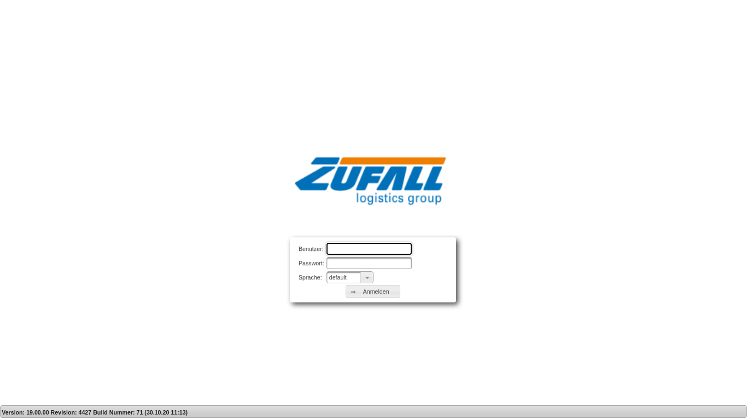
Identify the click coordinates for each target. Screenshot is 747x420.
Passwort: (311, 263)
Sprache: (310, 277)
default (338, 277)
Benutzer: (311, 249)
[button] (373, 291)
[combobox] (350, 277)
